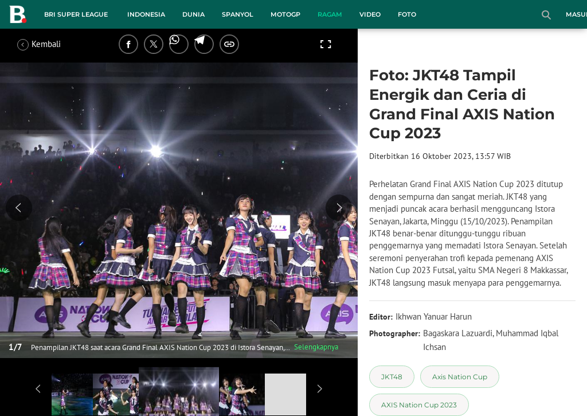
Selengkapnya (316, 347)
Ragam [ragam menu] (330, 14)
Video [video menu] (370, 14)
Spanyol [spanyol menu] (237, 14)
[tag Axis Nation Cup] (459, 377)
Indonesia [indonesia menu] (146, 14)
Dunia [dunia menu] (193, 14)
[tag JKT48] (391, 377)
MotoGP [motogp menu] (285, 14)
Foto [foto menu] (407, 14)
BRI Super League (76, 14)
